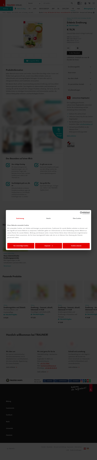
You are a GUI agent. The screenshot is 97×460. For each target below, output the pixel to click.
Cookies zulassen (76, 246)
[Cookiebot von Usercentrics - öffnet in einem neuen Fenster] (81, 212)
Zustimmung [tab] (20, 218)
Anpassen (49, 246)
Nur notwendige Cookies (20, 246)
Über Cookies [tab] (77, 218)
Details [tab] (48, 218)
